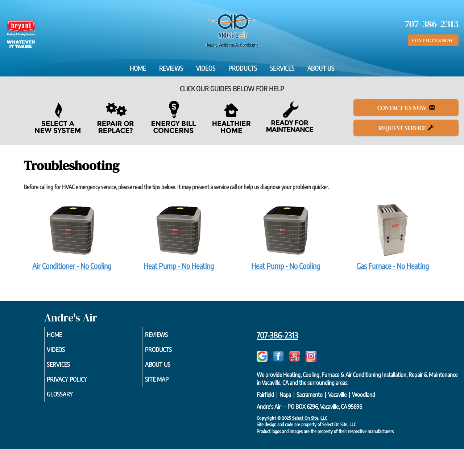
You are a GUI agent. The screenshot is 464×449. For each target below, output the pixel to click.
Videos (205, 68)
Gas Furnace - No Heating (392, 237)
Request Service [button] (406, 128)
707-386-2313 (277, 335)
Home (138, 68)
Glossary (70, 399)
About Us (320, 68)
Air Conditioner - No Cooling (72, 237)
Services (282, 68)
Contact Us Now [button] (433, 40)
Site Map (166, 383)
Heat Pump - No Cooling (285, 237)
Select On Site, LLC (309, 418)
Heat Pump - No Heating (178, 237)
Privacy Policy (78, 383)
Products (242, 68)
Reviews (171, 68)
